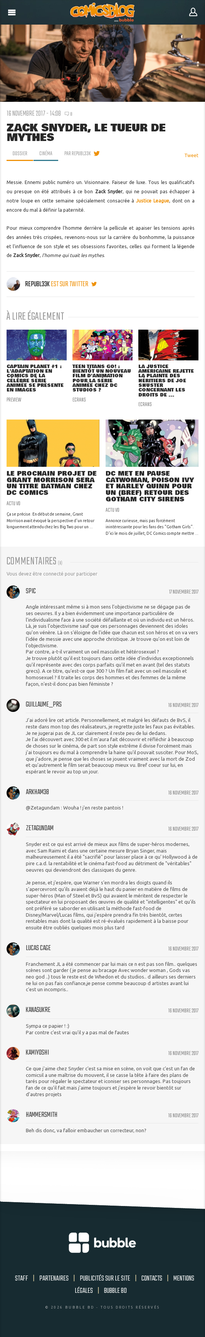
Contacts (151, 1278)
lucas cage (38, 948)
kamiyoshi (37, 1052)
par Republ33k (77, 153)
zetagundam (40, 828)
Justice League (152, 200)
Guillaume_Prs (44, 704)
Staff (21, 1278)
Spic (31, 591)
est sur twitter (74, 284)
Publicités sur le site (105, 1278)
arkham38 (37, 792)
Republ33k (29, 284)
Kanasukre (38, 1010)
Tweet (191, 155)
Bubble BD (115, 1291)
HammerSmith (41, 1115)
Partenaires (54, 1278)
